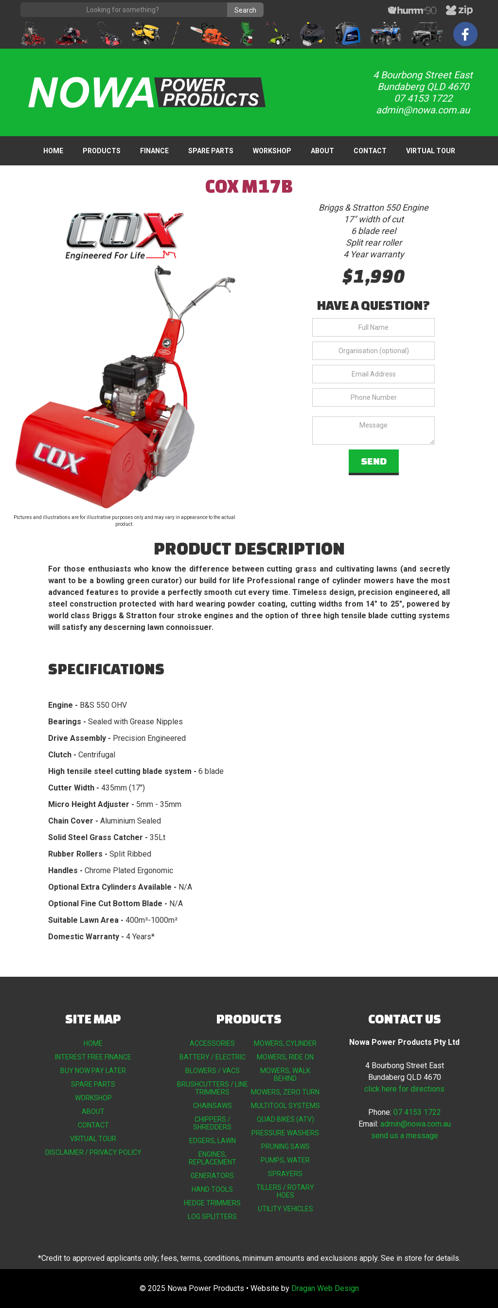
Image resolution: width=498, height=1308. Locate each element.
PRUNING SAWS (285, 1146)
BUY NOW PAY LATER (93, 1071)
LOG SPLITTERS (212, 1216)
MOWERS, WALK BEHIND (285, 1074)
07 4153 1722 (423, 98)
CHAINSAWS (212, 1106)
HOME (53, 151)
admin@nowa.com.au (423, 110)
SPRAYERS (285, 1174)
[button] (101, 150)
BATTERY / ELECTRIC (212, 1057)
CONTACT (370, 151)
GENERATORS (212, 1176)
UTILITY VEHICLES (285, 1209)
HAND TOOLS (212, 1189)
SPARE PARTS (210, 151)
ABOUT (322, 151)
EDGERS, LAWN (212, 1141)
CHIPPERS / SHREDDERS (212, 1123)
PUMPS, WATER (285, 1160)
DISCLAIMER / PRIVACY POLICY (93, 1152)
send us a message (404, 1135)
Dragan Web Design (325, 1288)
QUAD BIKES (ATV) (285, 1119)
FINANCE (154, 151)
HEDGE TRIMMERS (212, 1203)
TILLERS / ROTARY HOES (285, 1191)
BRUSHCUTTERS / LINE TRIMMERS (212, 1088)
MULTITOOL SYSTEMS (285, 1106)
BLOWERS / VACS (212, 1071)
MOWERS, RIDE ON (285, 1057)
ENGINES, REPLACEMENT (212, 1158)
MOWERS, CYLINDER (285, 1043)
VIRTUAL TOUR (430, 151)
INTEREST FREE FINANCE (93, 1057)
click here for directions (404, 1088)
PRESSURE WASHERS (285, 1133)
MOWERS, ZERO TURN (285, 1092)
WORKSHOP (272, 151)
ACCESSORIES (212, 1043)
